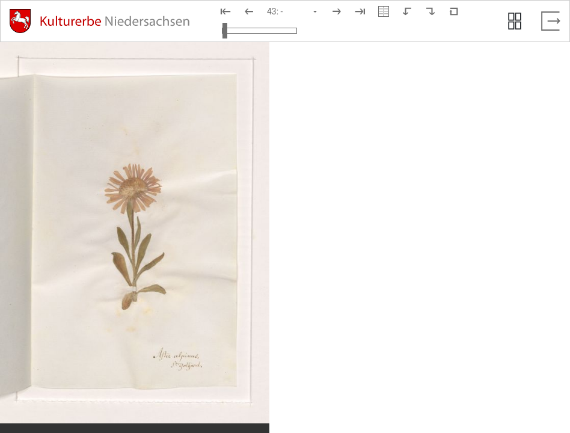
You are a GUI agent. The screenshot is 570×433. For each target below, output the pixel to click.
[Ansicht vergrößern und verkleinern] (259, 31)
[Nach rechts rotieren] (430, 11)
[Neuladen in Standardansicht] (454, 11)
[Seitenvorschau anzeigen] (514, 21)
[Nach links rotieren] (407, 11)
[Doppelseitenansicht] (383, 11)
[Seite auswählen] (293, 11)
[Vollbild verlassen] (550, 21)
